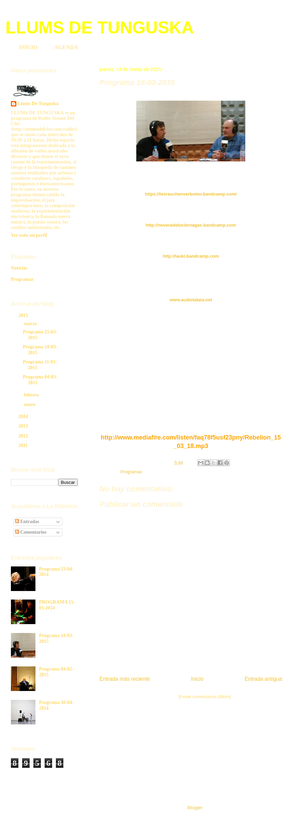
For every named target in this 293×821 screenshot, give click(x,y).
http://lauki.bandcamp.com (191, 256)
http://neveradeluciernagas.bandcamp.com (191, 225)
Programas (131, 471)
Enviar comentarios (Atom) (205, 696)
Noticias (19, 268)
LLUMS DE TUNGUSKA (99, 27)
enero (30, 404)
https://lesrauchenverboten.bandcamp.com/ (190, 194)
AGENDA (66, 47)
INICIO (28, 47)
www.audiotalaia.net (191, 299)
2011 (23, 445)
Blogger (194, 807)
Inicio (197, 679)
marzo (31, 323)
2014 (23, 416)
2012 (23, 435)
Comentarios (31, 532)
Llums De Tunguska (38, 103)
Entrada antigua (263, 679)
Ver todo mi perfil (29, 235)
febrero (32, 395)
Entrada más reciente (124, 679)
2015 (23, 315)
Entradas (27, 521)
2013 (23, 426)
